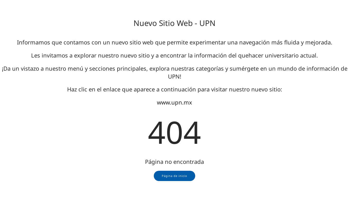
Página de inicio (174, 176)
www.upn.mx (174, 102)
